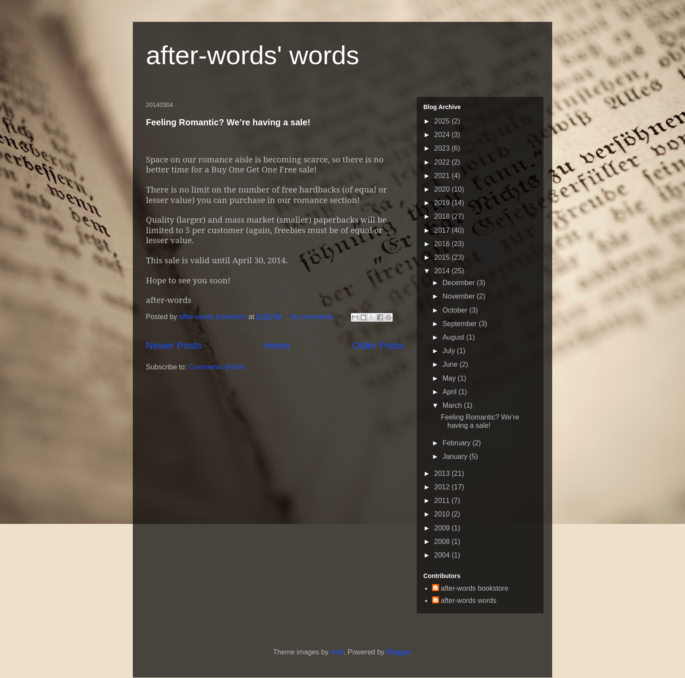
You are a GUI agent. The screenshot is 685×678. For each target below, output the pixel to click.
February (457, 443)
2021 (443, 175)
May (450, 378)
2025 (443, 121)
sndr (336, 652)
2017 (443, 230)
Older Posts (378, 345)
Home (277, 345)
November (460, 296)
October (456, 310)
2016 (443, 244)
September (461, 323)
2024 (443, 134)
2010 (443, 514)
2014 (443, 271)
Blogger (398, 652)
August (454, 337)
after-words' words (252, 55)
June (451, 364)
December (460, 282)
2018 (443, 216)
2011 (443, 500)
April (450, 392)
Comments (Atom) (217, 367)
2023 (443, 148)
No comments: (313, 316)
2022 (443, 162)
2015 (443, 257)
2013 (443, 473)
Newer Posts (173, 345)
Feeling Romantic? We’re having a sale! (228, 122)
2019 (443, 202)
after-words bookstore (214, 316)
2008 (443, 541)
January (456, 456)
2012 (443, 487)
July (450, 350)
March (453, 405)
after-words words (468, 600)
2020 (443, 189)
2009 (443, 528)
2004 (443, 555)
